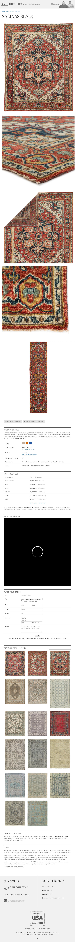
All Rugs (5, 11)
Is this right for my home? (29, 454)
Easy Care (18, 421)
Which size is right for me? (37, 503)
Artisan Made (9, 421)
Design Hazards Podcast (53, 898)
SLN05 (18, 11)
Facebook (47, 890)
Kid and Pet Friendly (29, 421)
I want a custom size (30, 601)
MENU (4, 4)
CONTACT (55, 4)
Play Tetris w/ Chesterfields (16, 895)
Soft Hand (41, 421)
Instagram (47, 886)
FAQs (18, 887)
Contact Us (9, 887)
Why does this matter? (28, 449)
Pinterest (47, 894)
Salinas (11, 11)
